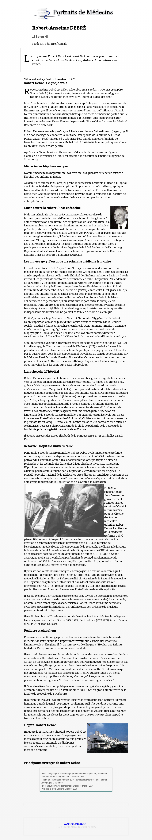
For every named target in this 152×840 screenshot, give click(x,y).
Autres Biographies (75, 823)
